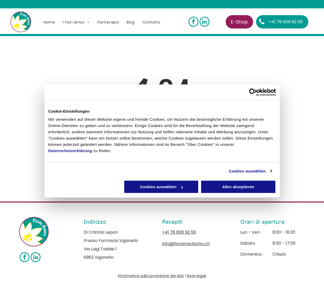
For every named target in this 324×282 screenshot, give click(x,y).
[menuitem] (49, 22)
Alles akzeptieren (238, 187)
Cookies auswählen (247, 171)
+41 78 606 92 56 (179, 232)
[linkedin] (204, 22)
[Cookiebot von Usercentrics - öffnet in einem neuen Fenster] (253, 92)
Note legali (196, 275)
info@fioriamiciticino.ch (186, 244)
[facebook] (193, 22)
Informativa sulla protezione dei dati (151, 275)
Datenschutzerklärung (70, 150)
